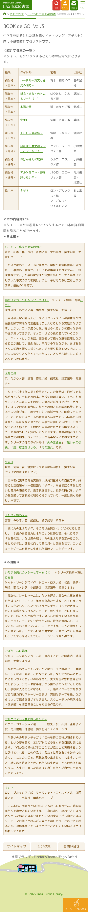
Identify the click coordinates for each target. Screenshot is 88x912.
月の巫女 (47, 447)
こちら (9, 577)
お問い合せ (71, 846)
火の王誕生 (54, 442)
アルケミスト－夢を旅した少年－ (26, 719)
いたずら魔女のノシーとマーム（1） (28, 572)
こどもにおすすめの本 (41, 14)
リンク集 (44, 846)
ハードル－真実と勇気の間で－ (24, 247)
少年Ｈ (24, 120)
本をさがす (17, 14)
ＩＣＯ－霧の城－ (31, 133)
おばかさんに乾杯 (31, 159)
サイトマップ (16, 846)
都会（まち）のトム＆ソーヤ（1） (27, 300)
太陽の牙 (25, 107)
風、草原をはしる (24, 447)
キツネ (24, 190)
